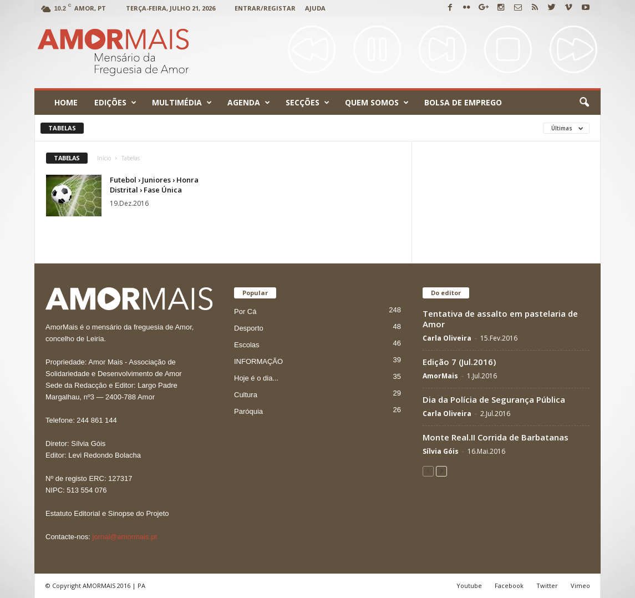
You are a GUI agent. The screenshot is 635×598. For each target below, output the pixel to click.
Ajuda (315, 8)
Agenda (248, 102)
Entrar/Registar (265, 8)
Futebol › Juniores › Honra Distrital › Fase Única (154, 185)
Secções (307, 102)
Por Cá (245, 311)
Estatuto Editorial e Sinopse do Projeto (107, 513)
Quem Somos (377, 102)
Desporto (248, 328)
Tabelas (62, 128)
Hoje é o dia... (256, 378)
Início (104, 158)
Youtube (469, 585)
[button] (584, 102)
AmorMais (440, 376)
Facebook (509, 585)
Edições (115, 102)
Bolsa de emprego (463, 102)
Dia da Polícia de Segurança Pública (494, 399)
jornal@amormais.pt (125, 537)
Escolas (247, 345)
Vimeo (580, 585)
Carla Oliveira (447, 338)
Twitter (547, 585)
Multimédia (182, 102)
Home (66, 102)
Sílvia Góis (441, 451)
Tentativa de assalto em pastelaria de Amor (500, 319)
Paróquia (248, 411)
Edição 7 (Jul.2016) (459, 361)
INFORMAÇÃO (258, 361)
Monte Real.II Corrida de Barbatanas (495, 437)
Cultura (245, 395)
